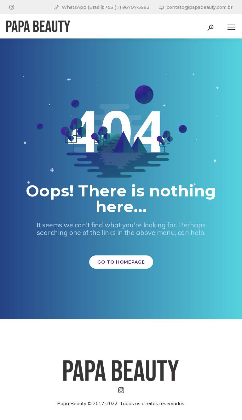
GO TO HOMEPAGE (121, 262)
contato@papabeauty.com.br (200, 7)
